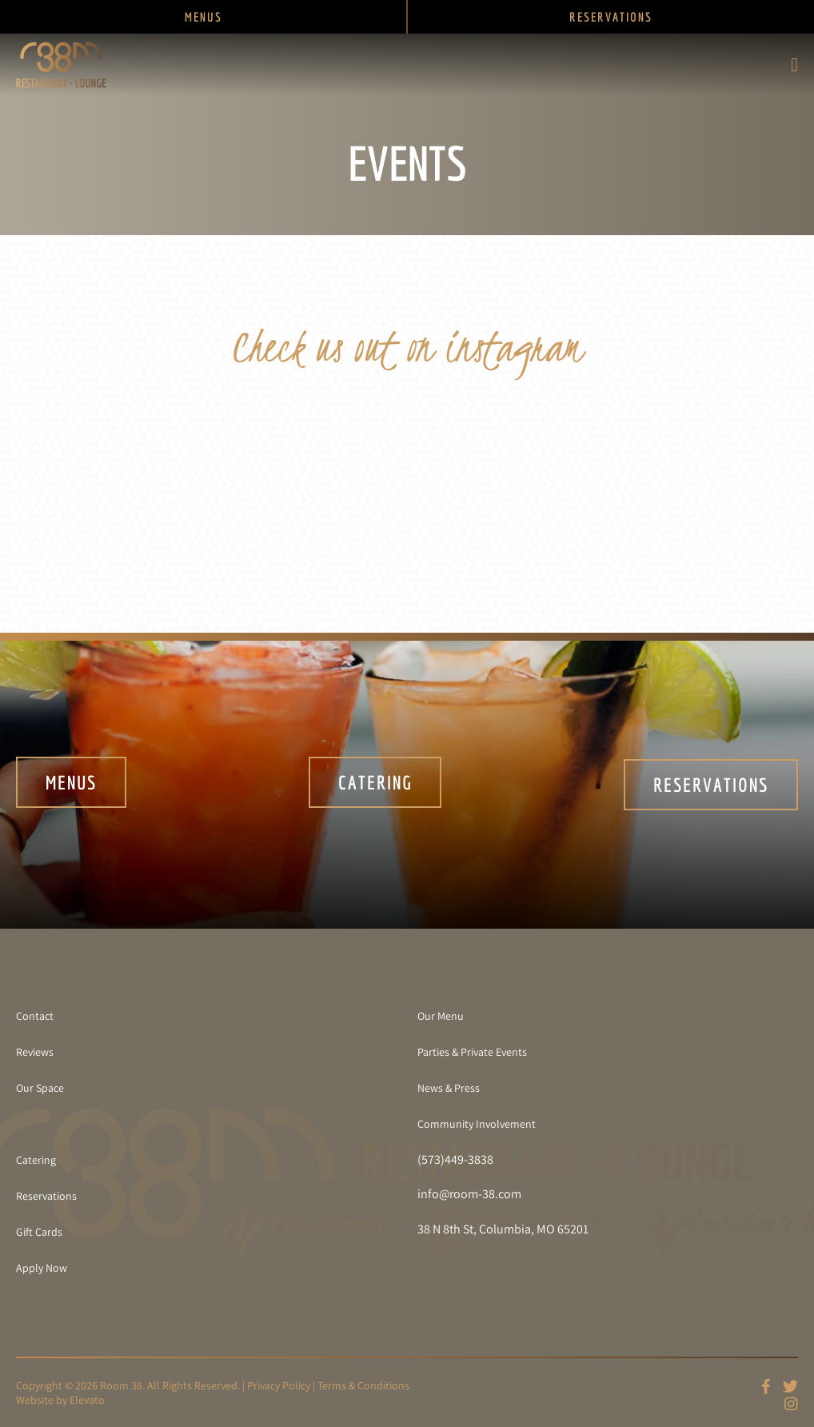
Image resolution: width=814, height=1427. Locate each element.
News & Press (448, 1088)
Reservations (710, 784)
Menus (71, 784)
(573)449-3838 (455, 1160)
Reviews (35, 1052)
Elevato (87, 1400)
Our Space (40, 1088)
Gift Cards (39, 1232)
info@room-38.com (469, 1194)
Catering (375, 784)
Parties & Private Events (472, 1052)
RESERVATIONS (610, 17)
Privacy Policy (278, 1385)
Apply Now (41, 1268)
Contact (35, 1016)
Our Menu (440, 1016)
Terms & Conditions (363, 1385)
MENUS (203, 17)
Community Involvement (476, 1124)
